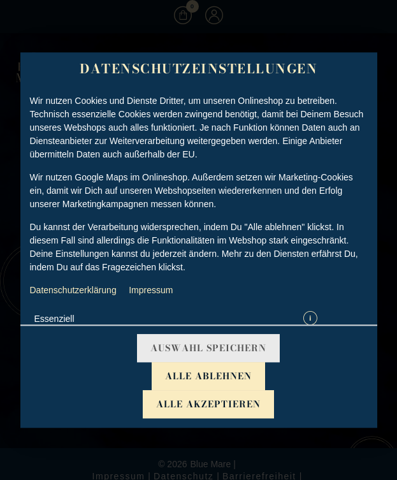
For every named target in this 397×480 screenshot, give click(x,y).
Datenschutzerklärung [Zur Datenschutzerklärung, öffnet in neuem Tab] (73, 290)
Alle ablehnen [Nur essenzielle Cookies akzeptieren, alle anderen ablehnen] (208, 376)
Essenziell (54, 319)
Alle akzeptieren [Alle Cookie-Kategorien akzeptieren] (208, 404)
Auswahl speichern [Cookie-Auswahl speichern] (208, 348)
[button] (310, 319)
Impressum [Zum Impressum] (151, 290)
